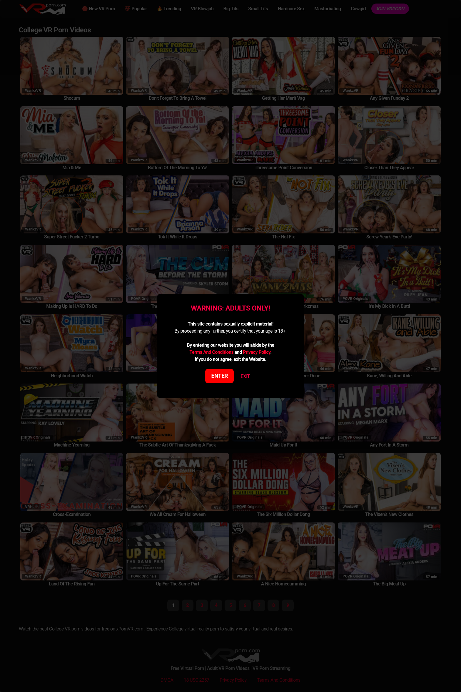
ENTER (219, 375)
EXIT (245, 376)
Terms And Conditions (211, 352)
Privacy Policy (256, 352)
